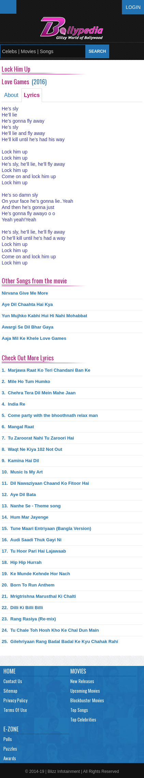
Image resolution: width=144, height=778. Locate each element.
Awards (9, 758)
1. (46, 370)
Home (9, 671)
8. (32, 449)
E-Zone (10, 729)
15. (46, 528)
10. (22, 471)
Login (133, 7)
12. (19, 494)
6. (18, 426)
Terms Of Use (15, 709)
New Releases (82, 681)
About (11, 95)
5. (50, 415)
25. (60, 641)
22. (22, 607)
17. (34, 551)
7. (38, 438)
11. (45, 483)
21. (39, 596)
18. (22, 562)
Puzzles (10, 748)
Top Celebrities (83, 719)
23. (29, 618)
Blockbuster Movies (87, 700)
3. (39, 392)
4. (13, 404)
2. (26, 381)
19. (36, 573)
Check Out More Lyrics (28, 357)
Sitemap (10, 690)
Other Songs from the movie (34, 280)
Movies (78, 671)
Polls (7, 739)
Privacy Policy (15, 700)
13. (31, 505)
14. (25, 517)
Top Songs (79, 709)
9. (20, 460)
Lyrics (32, 95)
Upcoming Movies (85, 690)
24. (50, 630)
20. (28, 585)
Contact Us (12, 681)
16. (31, 539)
